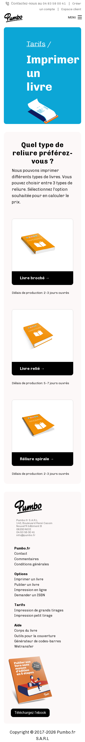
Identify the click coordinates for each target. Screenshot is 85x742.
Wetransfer (24, 646)
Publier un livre (26, 585)
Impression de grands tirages (38, 610)
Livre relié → (32, 368)
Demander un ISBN (29, 595)
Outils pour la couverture (35, 636)
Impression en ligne (30, 590)
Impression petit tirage (33, 615)
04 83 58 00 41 (54, 3)
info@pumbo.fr (25, 535)
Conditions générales (31, 564)
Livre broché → (34, 278)
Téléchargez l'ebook (30, 712)
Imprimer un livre (28, 579)
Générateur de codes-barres (37, 641)
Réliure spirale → (37, 459)
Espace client (71, 9)
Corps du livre (25, 630)
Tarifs (36, 44)
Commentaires (26, 559)
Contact (20, 554)
